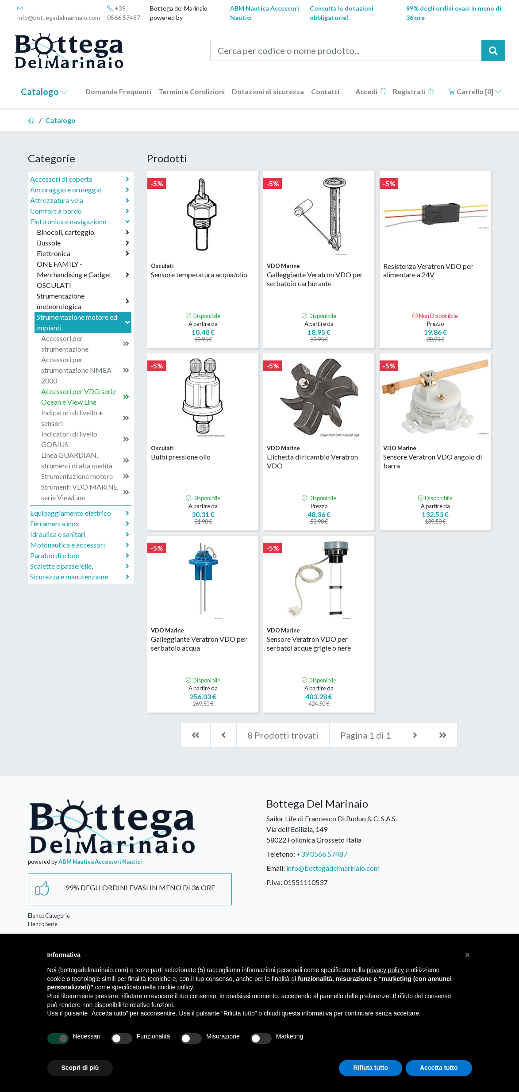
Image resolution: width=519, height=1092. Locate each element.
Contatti (325, 91)
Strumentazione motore (85, 476)
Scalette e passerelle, (79, 566)
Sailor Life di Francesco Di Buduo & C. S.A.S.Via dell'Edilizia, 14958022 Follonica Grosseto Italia (331, 829)
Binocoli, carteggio (83, 232)
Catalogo (44, 91)
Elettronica (83, 253)
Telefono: (280, 854)
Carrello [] (475, 91)
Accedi (370, 91)
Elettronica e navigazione (80, 221)
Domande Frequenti (118, 91)
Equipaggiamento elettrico (79, 513)
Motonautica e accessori (79, 545)
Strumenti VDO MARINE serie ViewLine (85, 492)
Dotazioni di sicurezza (268, 91)
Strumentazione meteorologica (83, 300)
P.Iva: (274, 882)
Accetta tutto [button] (439, 1067)
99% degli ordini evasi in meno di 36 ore (453, 12)
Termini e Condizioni (191, 91)
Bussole (83, 243)
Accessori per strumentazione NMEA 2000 (85, 370)
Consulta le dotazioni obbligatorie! (341, 12)
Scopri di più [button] (80, 1067)
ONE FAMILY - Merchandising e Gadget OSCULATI (83, 274)
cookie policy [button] (175, 987)
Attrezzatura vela (79, 200)
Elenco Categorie (49, 915)
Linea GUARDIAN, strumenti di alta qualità (85, 460)
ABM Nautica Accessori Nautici (264, 12)
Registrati (413, 91)
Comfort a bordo (79, 211)
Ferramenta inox (79, 523)
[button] (468, 955)
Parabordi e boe (79, 555)
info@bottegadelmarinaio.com (58, 13)
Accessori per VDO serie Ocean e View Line (85, 396)
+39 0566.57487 (123, 12)
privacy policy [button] (385, 969)
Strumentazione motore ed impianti (84, 322)
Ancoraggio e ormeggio (79, 189)
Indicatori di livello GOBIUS (85, 438)
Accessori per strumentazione (85, 343)
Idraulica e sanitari (79, 534)
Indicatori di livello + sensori (85, 417)
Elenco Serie (43, 923)
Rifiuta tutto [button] (370, 1067)
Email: (275, 868)
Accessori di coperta (79, 179)
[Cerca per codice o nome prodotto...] (346, 50)
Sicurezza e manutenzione (79, 576)
